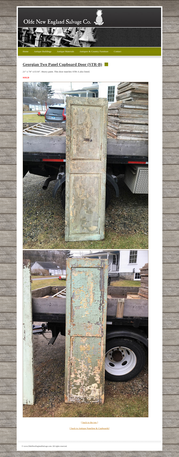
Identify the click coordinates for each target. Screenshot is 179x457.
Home (26, 51)
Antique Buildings (42, 51)
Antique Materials (65, 51)
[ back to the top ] (89, 422)
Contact (117, 51)
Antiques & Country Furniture (93, 51)
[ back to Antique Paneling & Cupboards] (89, 428)
